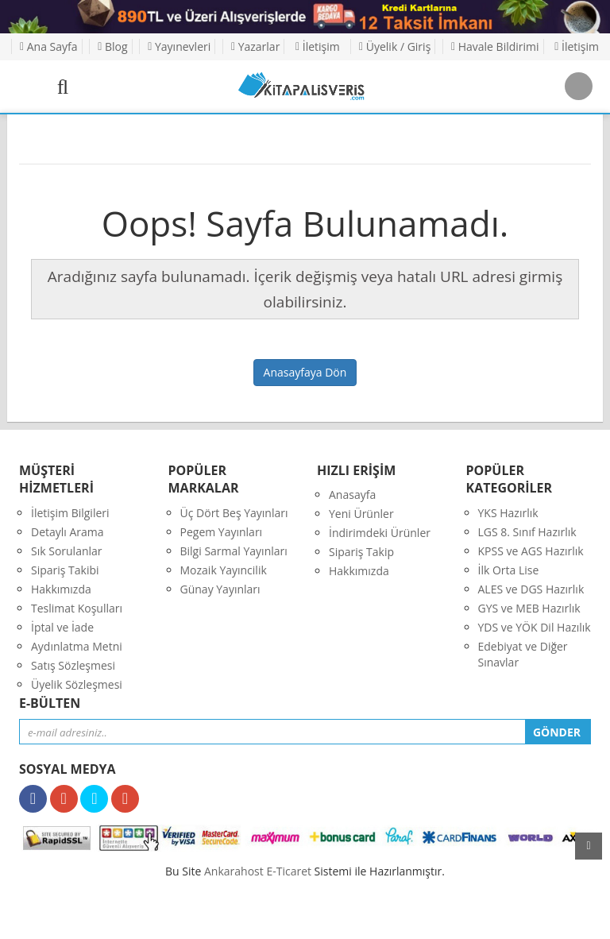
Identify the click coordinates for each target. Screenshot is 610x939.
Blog (112, 46)
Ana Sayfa (49, 46)
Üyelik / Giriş (394, 46)
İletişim (317, 46)
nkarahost (235, 871)
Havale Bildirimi (495, 46)
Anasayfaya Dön (305, 372)
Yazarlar (255, 46)
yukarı (588, 846)
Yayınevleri (179, 46)
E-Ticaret (288, 871)
